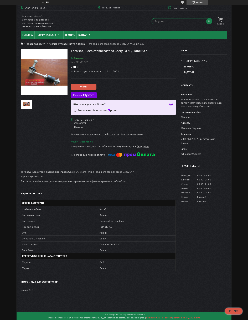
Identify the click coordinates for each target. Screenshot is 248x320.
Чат (233, 311)
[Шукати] (209, 21)
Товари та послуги (47, 34)
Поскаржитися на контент (159, 317)
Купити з (83, 95)
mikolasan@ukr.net (191, 153)
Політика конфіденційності (186, 317)
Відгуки (189, 72)
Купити (83, 86)
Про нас (70, 34)
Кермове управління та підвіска (67, 43)
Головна (27, 34)
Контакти (84, 34)
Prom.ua (141, 314)
